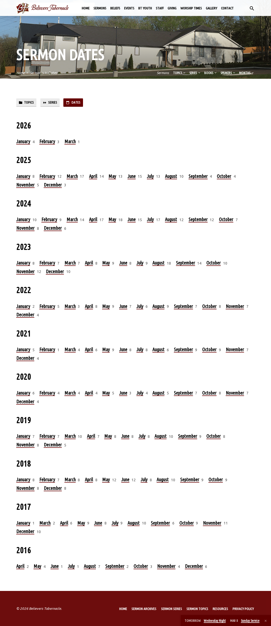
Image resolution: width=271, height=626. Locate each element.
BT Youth (145, 8)
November (25, 185)
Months (247, 73)
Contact (227, 8)
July (150, 177)
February (47, 142)
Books (210, 73)
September (198, 177)
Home (86, 8)
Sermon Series (171, 609)
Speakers (228, 73)
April (93, 177)
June (132, 177)
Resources (220, 609)
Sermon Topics (197, 609)
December (53, 185)
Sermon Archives (143, 609)
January (23, 142)
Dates (52, 73)
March (70, 142)
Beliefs (115, 8)
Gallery (211, 8)
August (171, 177)
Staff (160, 8)
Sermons (99, 8)
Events (129, 8)
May (112, 177)
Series (195, 73)
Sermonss (36, 73)
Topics (179, 73)
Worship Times (191, 8)
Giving (172, 8)
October (224, 177)
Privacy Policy (243, 609)
